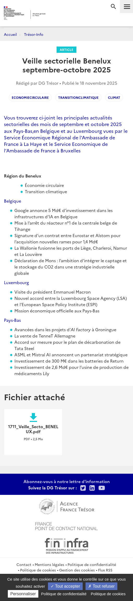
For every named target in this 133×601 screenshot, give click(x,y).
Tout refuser (101, 586)
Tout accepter (65, 586)
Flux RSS (105, 570)
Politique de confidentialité (92, 564)
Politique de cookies (38, 570)
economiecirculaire (30, 97)
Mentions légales (49, 564)
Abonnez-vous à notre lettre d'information (66, 481)
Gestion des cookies (77, 570)
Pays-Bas (12, 320)
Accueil (10, 34)
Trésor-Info (33, 34)
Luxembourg (16, 282)
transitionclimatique (78, 97)
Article (66, 49)
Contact (23, 564)
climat (114, 97)
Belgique (12, 201)
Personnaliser (23, 594)
